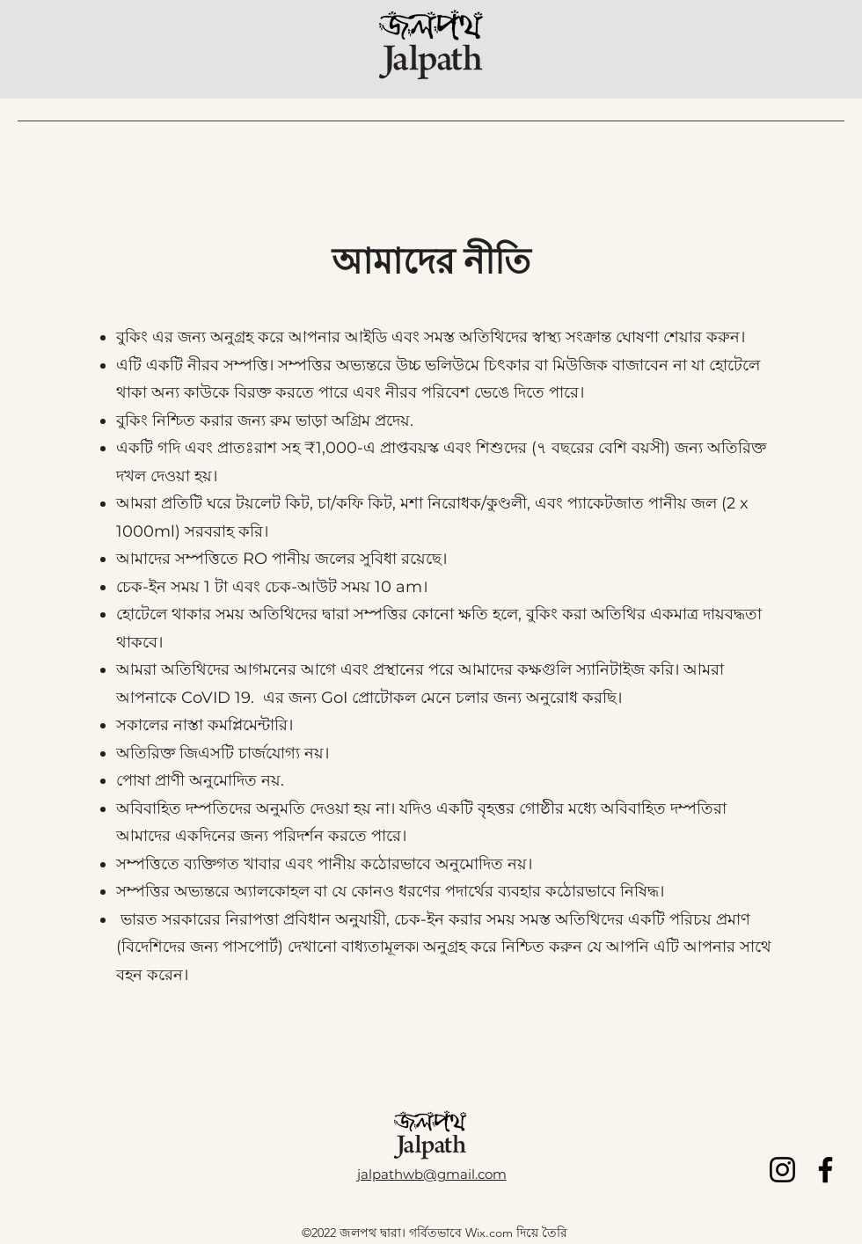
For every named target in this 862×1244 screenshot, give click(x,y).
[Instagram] (782, 1170)
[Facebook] (825, 1170)
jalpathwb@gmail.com (432, 1174)
